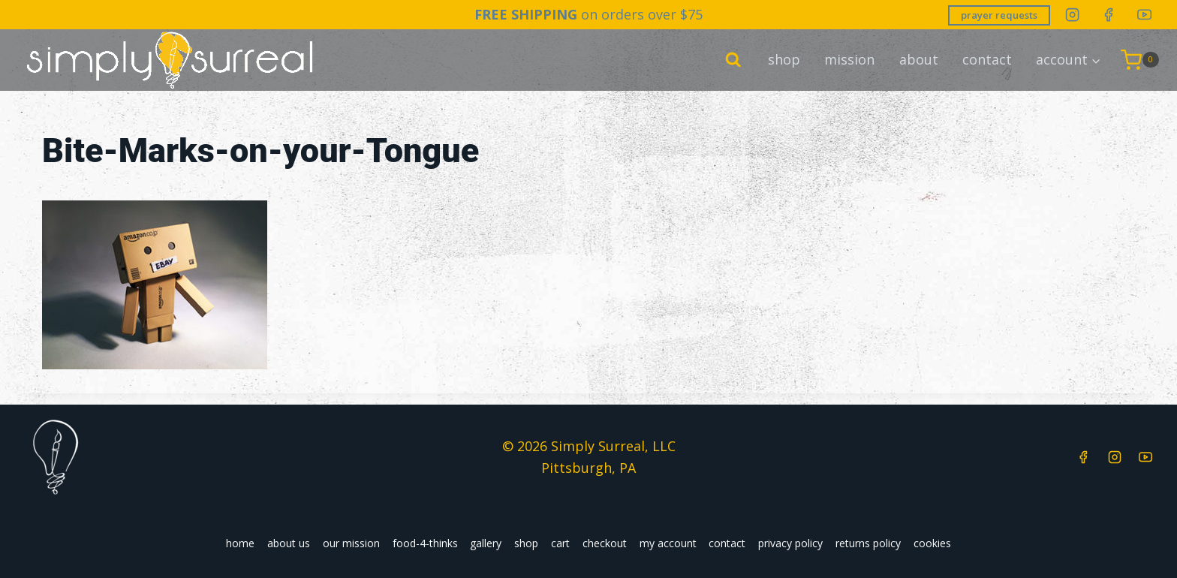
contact (987, 59)
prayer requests (999, 15)
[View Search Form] (733, 60)
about (918, 59)
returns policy (868, 543)
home (240, 543)
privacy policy (790, 543)
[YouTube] (1144, 14)
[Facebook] (1108, 14)
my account (668, 543)
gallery (485, 543)
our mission (351, 543)
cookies (932, 543)
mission (849, 59)
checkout (604, 543)
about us (288, 543)
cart (560, 543)
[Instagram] (1072, 14)
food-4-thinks (425, 543)
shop (784, 59)
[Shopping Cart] (1140, 60)
